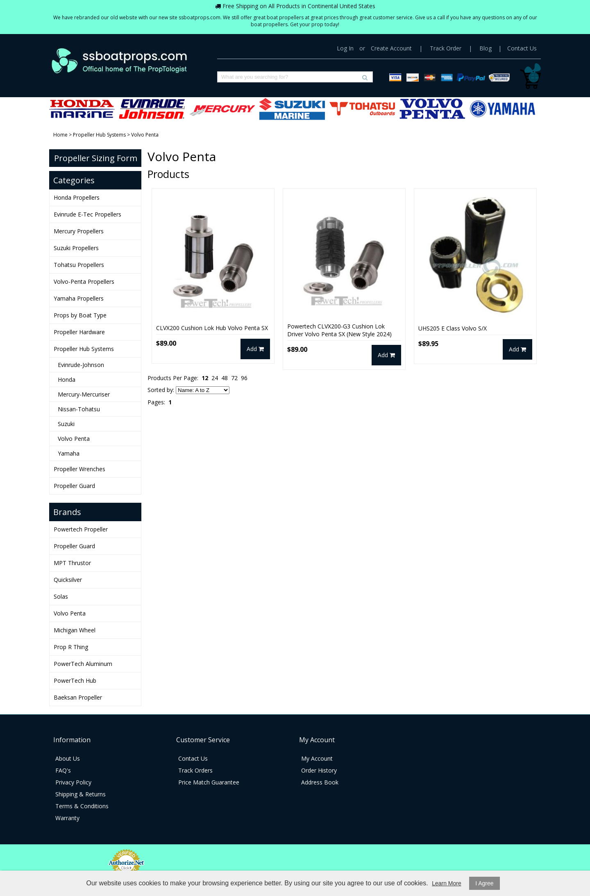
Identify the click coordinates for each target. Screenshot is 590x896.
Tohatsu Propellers (362, 109)
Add (255, 349)
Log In (345, 48)
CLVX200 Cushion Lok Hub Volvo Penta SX (212, 328)
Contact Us (522, 48)
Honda (66, 379)
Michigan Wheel (74, 630)
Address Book (319, 782)
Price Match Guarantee (208, 782)
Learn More (446, 883)
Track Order (445, 48)
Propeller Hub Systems (99, 134)
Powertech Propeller (81, 529)
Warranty (67, 818)
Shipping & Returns (80, 794)
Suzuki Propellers (292, 109)
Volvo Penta (74, 438)
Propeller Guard (74, 486)
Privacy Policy (73, 782)
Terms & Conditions (82, 806)
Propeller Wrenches (79, 469)
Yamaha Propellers (502, 109)
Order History (319, 770)
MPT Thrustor (72, 563)
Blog (485, 48)
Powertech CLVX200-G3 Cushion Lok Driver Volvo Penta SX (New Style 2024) (339, 330)
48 (224, 378)
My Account (317, 758)
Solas (61, 596)
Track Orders (195, 770)
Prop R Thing (71, 647)
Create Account (391, 48)
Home (60, 134)
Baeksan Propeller (78, 697)
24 (214, 378)
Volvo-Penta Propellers (432, 109)
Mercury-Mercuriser (84, 394)
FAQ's (63, 770)
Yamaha (68, 453)
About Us (67, 758)
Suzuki (66, 424)
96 (244, 378)
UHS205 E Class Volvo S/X (452, 328)
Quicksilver (68, 580)
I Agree (484, 883)
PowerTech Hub (75, 680)
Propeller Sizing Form (95, 158)
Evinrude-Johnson (81, 365)
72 (234, 378)
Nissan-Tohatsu (79, 409)
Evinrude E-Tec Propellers (152, 109)
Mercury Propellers (222, 109)
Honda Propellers (82, 109)
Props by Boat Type (80, 315)
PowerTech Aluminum (83, 664)
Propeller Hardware (79, 332)
